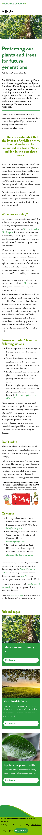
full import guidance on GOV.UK (21, 396)
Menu (6, 11)
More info (36, 825)
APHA (27, 283)
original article (17, 595)
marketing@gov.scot (15, 541)
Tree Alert (25, 576)
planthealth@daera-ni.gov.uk (19, 555)
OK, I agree (7, 831)
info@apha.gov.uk (14, 528)
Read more (10, 660)
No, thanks (21, 831)
